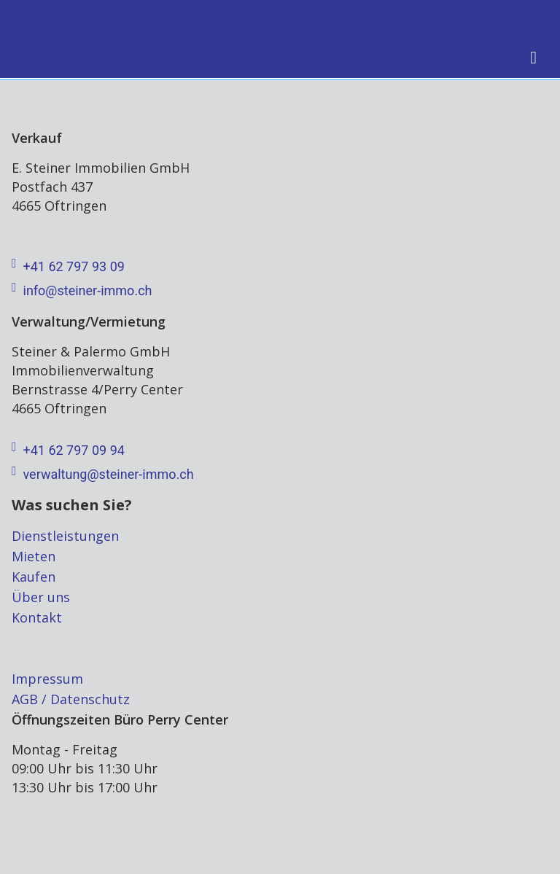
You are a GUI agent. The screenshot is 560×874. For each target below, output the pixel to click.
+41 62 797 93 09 (68, 267)
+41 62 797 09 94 (68, 450)
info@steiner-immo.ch (82, 291)
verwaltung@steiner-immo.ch (103, 474)
